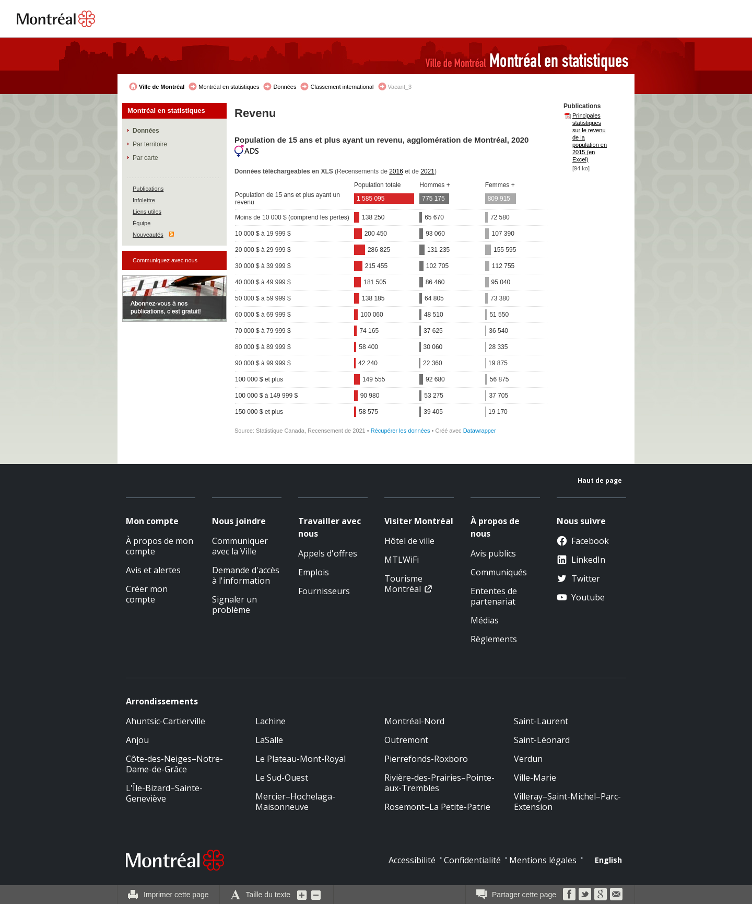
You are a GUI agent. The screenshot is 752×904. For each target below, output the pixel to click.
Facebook (583, 541)
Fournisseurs (324, 591)
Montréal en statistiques (228, 87)
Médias (485, 620)
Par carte (145, 157)
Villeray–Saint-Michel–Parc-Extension (567, 802)
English (608, 860)
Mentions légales (543, 860)
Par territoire (150, 144)
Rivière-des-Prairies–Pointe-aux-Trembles (439, 783)
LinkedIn (581, 559)
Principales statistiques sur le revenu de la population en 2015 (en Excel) (589, 137)
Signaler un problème (234, 605)
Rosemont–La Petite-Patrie (437, 807)
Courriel (616, 894)
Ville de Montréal (161, 87)
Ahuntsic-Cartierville (165, 721)
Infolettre (144, 200)
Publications (148, 189)
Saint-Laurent (541, 721)
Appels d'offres (327, 553)
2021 (427, 171)
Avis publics (493, 553)
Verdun (528, 758)
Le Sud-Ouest (281, 777)
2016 (396, 171)
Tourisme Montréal (403, 584)
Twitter (578, 578)
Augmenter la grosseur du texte (302, 894)
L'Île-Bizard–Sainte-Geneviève (164, 793)
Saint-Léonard (542, 740)
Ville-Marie (535, 777)
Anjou (137, 740)
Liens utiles (147, 211)
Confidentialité (472, 860)
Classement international (341, 87)
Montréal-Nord (414, 721)
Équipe (141, 223)
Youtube (581, 597)
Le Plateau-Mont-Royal (300, 758)
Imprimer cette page (176, 894)
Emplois (313, 572)
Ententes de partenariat (494, 596)
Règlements (494, 639)
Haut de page (600, 480)
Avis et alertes (153, 570)
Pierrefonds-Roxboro (426, 758)
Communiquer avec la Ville (240, 546)
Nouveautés (148, 234)
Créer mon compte (147, 594)
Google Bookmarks (600, 894)
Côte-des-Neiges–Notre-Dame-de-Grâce (174, 764)
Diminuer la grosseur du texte (316, 894)
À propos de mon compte (159, 546)
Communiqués (499, 572)
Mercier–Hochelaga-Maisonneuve (295, 802)
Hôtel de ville (409, 541)
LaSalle (269, 740)
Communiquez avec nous (165, 260)
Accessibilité (412, 860)
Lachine (270, 721)
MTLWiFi (401, 559)
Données (284, 87)
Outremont (406, 740)
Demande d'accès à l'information (245, 575)
